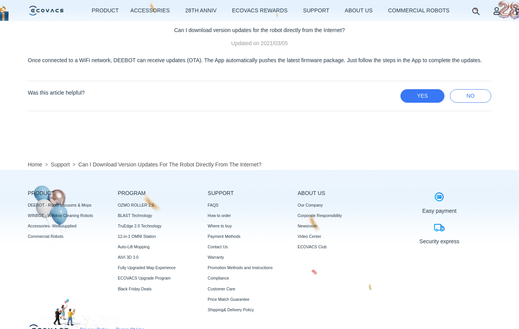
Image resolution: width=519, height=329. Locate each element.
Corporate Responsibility (320, 215)
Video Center (309, 236)
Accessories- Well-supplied (52, 226)
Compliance (218, 278)
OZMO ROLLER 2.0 (136, 205)
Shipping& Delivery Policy (231, 309)
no (470, 96)
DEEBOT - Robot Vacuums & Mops (60, 205)
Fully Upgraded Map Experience (147, 267)
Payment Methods (224, 236)
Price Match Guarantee (228, 299)
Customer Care (221, 289)
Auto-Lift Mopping (133, 246)
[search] (475, 11)
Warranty (216, 257)
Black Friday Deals (135, 289)
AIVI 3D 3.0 (128, 257)
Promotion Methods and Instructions (240, 267)
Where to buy (220, 226)
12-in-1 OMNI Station (137, 236)
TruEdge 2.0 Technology (139, 226)
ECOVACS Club (312, 246)
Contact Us (218, 246)
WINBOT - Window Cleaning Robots (60, 215)
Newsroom (307, 226)
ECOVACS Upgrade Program (144, 278)
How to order (219, 215)
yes (422, 96)
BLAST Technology (135, 215)
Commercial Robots (45, 236)
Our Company (310, 205)
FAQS (213, 205)
